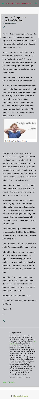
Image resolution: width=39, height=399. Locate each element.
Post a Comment (8, 382)
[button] (3, 27)
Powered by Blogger (19, 396)
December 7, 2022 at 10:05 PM (20, 377)
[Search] (36, 3)
